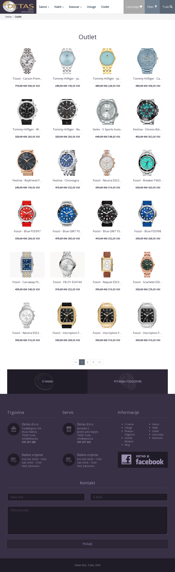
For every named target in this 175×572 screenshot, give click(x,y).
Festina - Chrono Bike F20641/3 (154, 129)
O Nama (47, 381)
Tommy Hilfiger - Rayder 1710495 (75, 129)
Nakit (59, 7)
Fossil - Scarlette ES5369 (149, 282)
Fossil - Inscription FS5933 (150, 333)
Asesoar (75, 7)
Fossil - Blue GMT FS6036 (110, 231)
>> (99, 362)
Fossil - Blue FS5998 (147, 231)
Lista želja (157, 434)
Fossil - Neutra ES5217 (27, 333)
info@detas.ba (30, 438)
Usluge (91, 7)
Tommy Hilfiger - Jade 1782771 (74, 78)
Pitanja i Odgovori (128, 381)
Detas (8, 16)
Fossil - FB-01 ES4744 (67, 282)
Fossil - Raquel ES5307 (108, 282)
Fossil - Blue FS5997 (27, 231)
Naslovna (157, 438)
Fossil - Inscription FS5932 (110, 333)
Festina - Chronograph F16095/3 (74, 180)
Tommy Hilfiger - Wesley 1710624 (35, 129)
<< (75, 362)
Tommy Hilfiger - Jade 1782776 (114, 78)
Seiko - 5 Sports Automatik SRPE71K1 (117, 129)
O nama (129, 424)
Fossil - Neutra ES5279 (108, 180)
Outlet (105, 7)
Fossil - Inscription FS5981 (70, 333)
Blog (127, 444)
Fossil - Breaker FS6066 (148, 180)
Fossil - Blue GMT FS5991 (70, 231)
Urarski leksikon (129, 439)
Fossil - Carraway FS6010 (28, 282)
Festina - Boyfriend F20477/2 (31, 180)
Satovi (44, 7)
